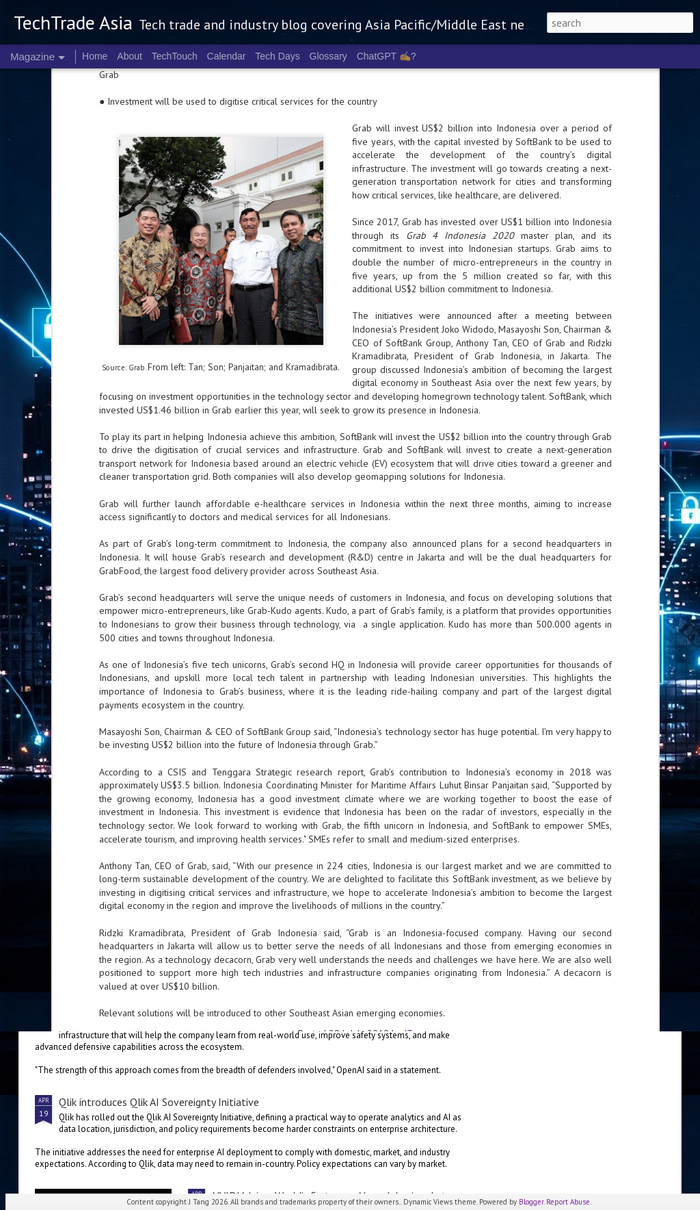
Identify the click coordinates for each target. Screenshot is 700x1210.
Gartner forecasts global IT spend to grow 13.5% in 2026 (191, 903)
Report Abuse (568, 1202)
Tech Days (277, 56)
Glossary (328, 56)
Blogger (531, 1202)
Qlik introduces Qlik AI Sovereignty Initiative (159, 1102)
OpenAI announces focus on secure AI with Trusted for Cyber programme (225, 1008)
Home (94, 56)
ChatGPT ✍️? (386, 56)
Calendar (226, 56)
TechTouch (175, 56)
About (129, 56)
